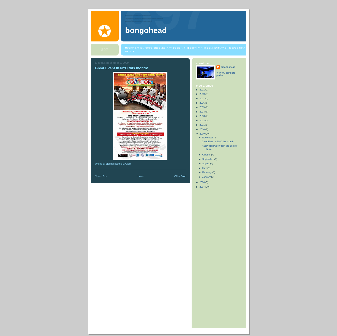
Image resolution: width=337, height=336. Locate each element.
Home (141, 176)
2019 (202, 94)
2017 (202, 98)
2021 (202, 89)
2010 (202, 129)
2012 (202, 120)
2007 (202, 186)
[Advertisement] (209, 257)
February (207, 172)
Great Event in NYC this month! (218, 141)
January (206, 177)
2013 (202, 116)
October (206, 154)
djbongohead (228, 67)
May (204, 168)
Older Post (180, 176)
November (208, 137)
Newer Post (101, 176)
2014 (202, 111)
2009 (202, 133)
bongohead (146, 30)
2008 (202, 182)
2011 (202, 125)
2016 (202, 102)
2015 (202, 107)
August (206, 163)
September (208, 159)
